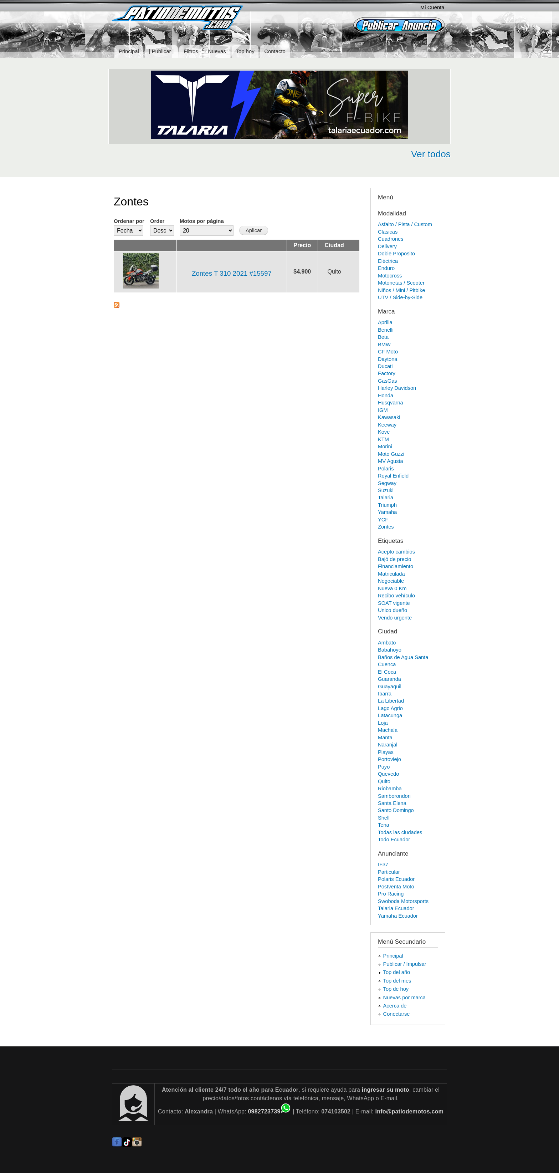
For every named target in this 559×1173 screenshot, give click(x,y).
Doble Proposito (396, 253)
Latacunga (390, 715)
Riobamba (390, 788)
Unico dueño (392, 610)
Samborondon (394, 796)
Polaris (386, 468)
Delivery (387, 246)
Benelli (386, 330)
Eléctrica (388, 261)
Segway (387, 483)
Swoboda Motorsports (403, 901)
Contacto (274, 51)
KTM (383, 439)
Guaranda (389, 679)
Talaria (385, 497)
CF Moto (388, 352)
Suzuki (386, 490)
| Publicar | (161, 51)
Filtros (191, 51)
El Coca (387, 672)
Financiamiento (395, 566)
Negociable (391, 581)
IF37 (383, 864)
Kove (384, 432)
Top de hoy (396, 989)
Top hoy (245, 51)
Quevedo (388, 774)
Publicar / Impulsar (404, 964)
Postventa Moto (396, 886)
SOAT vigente (394, 603)
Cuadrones (390, 239)
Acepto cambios (396, 552)
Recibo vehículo (396, 595)
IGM (383, 410)
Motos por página (202, 221)
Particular (389, 872)
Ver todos (431, 154)
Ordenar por (129, 221)
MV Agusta (390, 461)
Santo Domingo (396, 810)
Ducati (385, 366)
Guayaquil (389, 686)
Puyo (384, 767)
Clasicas (388, 232)
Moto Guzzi (391, 454)
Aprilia (385, 322)
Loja (383, 723)
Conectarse (396, 1014)
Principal (129, 51)
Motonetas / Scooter (401, 283)
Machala (388, 730)
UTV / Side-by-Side (400, 297)
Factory (386, 373)
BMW (384, 344)
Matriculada (391, 574)
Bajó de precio (394, 559)
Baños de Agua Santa (403, 657)
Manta (385, 737)
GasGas (387, 381)
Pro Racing (391, 894)
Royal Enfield (393, 476)
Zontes (386, 527)
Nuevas (217, 51)
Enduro (386, 268)
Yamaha (387, 512)
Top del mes (397, 981)
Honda (385, 395)
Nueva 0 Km (392, 588)
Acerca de (395, 1006)
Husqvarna (390, 403)
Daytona (387, 359)
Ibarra (384, 694)
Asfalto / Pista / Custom (405, 224)
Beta (383, 337)
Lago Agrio (390, 708)
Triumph (387, 505)
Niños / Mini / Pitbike (401, 290)
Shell (384, 818)
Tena (383, 825)
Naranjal (387, 745)
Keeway (387, 425)
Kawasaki (389, 417)
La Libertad (391, 701)
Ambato (387, 643)
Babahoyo (389, 650)
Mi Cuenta (432, 7)
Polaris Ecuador (396, 879)
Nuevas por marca (404, 997)
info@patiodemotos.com (409, 1111)
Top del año (396, 972)
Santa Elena (392, 803)
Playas (386, 752)
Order (157, 221)
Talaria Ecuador (396, 908)
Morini (385, 446)
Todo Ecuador (394, 839)
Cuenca (387, 664)
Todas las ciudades (400, 832)
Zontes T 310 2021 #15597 (232, 273)
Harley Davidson (397, 388)
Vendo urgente (395, 618)
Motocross (390, 276)
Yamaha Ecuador (398, 916)
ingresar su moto (385, 1090)
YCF (383, 519)
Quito (384, 781)
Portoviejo (389, 759)
